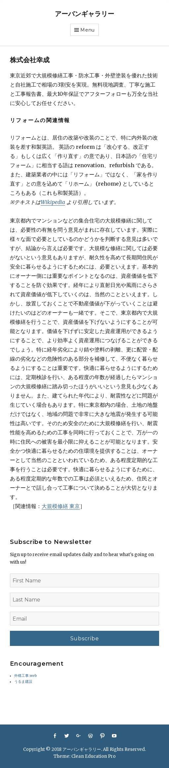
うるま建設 (23, 681)
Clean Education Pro (93, 756)
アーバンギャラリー (84, 14)
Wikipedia (53, 202)
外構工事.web (25, 676)
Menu (87, 30)
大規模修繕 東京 (61, 506)
